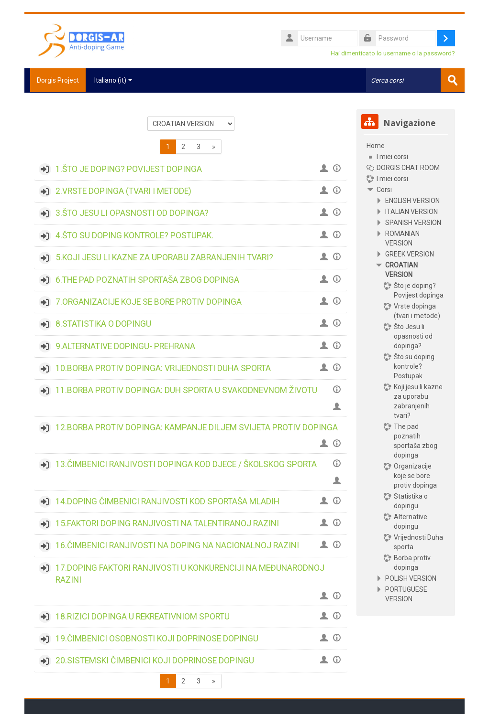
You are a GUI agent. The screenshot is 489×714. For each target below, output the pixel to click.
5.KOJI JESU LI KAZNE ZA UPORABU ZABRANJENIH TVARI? (164, 257)
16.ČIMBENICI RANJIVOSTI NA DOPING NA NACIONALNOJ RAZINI (177, 545)
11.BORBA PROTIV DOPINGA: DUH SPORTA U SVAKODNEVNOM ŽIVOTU (186, 389)
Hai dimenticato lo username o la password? (393, 53)
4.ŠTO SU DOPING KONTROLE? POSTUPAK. (134, 235)
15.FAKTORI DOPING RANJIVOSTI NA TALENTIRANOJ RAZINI (167, 523)
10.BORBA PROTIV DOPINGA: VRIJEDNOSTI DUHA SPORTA (163, 368)
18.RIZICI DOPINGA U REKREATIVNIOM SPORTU (143, 616)
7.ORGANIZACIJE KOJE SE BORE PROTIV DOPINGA (149, 301)
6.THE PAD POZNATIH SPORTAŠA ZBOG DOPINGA (147, 279)
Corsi (384, 189)
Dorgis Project (55, 80)
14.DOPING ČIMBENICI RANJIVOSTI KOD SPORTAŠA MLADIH (167, 500)
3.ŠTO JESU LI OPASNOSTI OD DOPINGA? (132, 212)
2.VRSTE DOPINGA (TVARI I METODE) (123, 190)
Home (376, 145)
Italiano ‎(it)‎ (113, 80)
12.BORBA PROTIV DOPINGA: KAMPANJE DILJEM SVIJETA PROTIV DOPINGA (197, 427)
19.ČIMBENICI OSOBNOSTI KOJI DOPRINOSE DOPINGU (157, 638)
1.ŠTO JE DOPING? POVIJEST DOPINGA (129, 168)
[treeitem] (406, 371)
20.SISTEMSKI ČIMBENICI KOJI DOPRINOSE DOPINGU (155, 660)
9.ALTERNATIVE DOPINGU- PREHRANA (125, 346)
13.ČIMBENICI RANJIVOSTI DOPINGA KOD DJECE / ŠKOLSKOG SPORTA (186, 464)
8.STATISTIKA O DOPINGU (103, 323)
